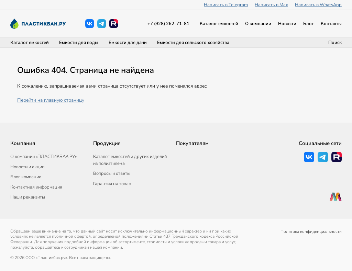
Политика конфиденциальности (311, 231)
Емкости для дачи (128, 42)
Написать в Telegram (226, 5)
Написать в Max (271, 5)
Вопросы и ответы (111, 173)
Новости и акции (27, 167)
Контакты (331, 24)
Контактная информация (36, 187)
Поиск (335, 42)
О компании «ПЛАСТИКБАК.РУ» (43, 157)
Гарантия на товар (112, 184)
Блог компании (25, 177)
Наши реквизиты (27, 197)
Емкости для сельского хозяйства (193, 42)
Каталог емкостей (219, 24)
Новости (287, 24)
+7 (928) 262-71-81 (168, 24)
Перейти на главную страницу (50, 100)
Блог (308, 24)
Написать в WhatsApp (318, 5)
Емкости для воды (78, 42)
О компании (258, 24)
